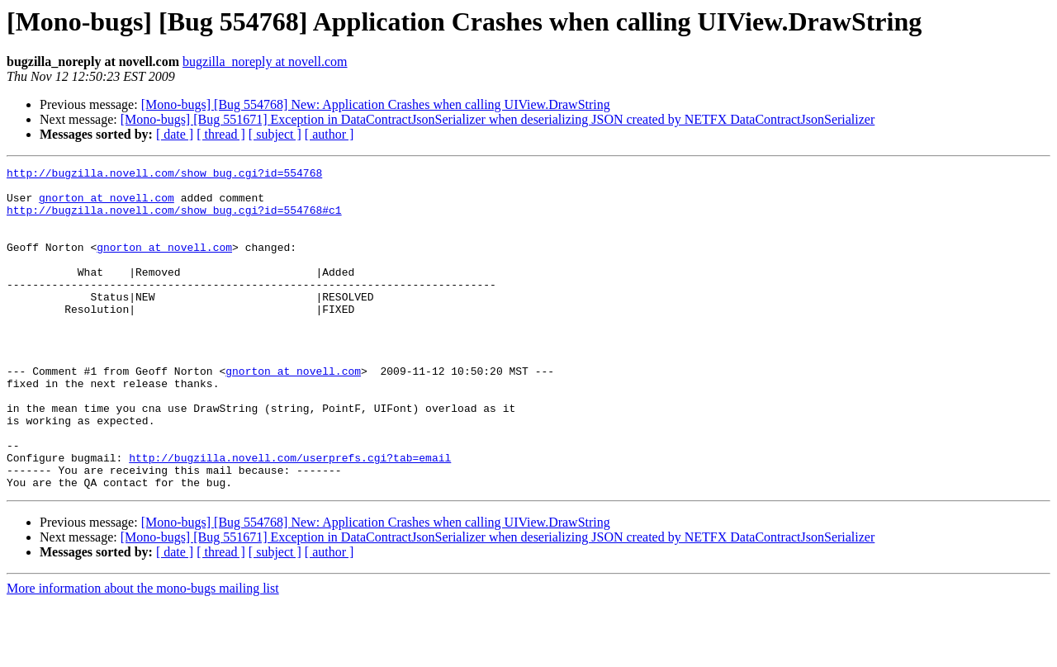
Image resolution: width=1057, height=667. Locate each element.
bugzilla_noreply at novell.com (265, 61)
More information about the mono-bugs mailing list (143, 653)
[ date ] (174, 134)
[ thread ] (221, 134)
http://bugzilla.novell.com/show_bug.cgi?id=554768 (164, 175)
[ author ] (329, 134)
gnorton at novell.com (106, 204)
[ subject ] (275, 134)
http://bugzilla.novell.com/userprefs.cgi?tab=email (290, 516)
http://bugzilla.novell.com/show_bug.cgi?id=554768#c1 (174, 219)
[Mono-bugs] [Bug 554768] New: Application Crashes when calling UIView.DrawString (375, 104)
